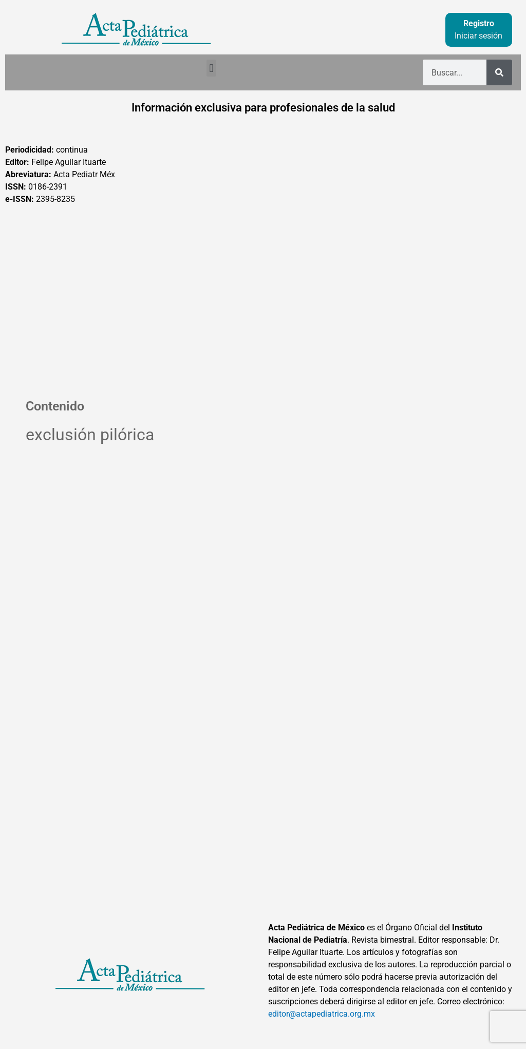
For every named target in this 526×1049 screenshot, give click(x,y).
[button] (211, 68)
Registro (478, 23)
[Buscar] (499, 72)
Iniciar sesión (478, 36)
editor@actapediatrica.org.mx (321, 1014)
